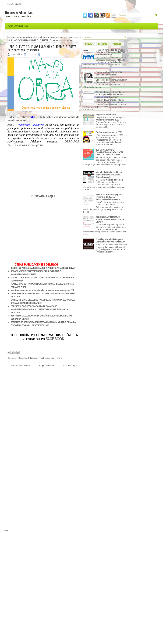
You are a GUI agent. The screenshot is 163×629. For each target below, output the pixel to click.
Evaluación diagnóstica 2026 (109, 132)
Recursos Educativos (19, 12)
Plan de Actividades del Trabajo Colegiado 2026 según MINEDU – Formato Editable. (111, 52)
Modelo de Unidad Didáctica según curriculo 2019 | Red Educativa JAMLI (109, 174)
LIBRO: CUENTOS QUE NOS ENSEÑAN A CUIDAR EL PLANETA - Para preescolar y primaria (42, 48)
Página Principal (14, 4)
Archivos (117, 44)
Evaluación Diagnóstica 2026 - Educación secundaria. (109, 73)
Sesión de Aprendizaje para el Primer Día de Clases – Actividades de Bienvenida (109, 197)
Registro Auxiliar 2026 (106, 115)
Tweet (5, 530)
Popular (88, 44)
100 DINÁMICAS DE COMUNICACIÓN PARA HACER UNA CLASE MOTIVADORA (110, 152)
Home (11, 37)
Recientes (102, 44)
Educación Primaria (52, 37)
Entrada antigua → (71, 365)
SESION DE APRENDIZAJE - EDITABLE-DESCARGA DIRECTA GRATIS (110, 219)
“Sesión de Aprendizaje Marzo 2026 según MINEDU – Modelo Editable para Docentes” (110, 94)
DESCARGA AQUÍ (43, 196)
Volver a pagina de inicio (18, 26)
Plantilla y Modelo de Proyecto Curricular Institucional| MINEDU (110, 240)
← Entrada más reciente (19, 365)
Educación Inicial (34, 37)
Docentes (20, 37)
